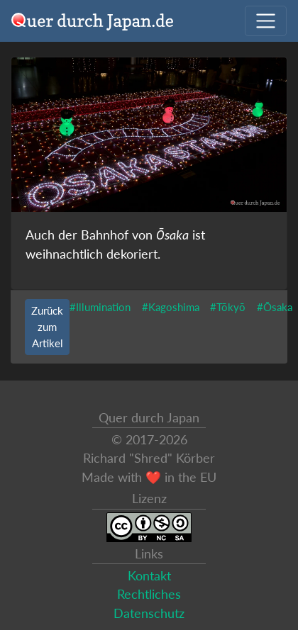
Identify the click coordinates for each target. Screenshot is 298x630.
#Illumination (100, 306)
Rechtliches (149, 594)
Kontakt (149, 575)
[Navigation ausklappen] (266, 21)
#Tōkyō (227, 306)
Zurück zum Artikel (47, 326)
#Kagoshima (170, 306)
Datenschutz (149, 613)
